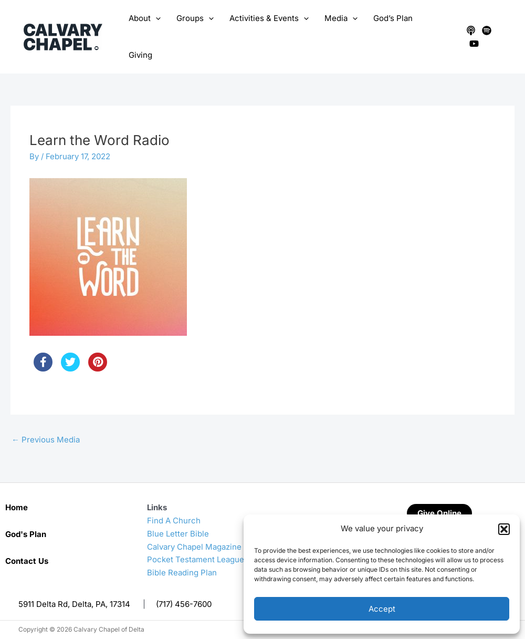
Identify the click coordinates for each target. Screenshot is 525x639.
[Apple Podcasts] (471, 30)
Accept (382, 609)
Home (16, 507)
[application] (156, 18)
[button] (504, 529)
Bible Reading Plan (182, 573)
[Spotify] (486, 30)
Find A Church (174, 520)
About (145, 18)
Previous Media (46, 440)
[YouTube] (474, 43)
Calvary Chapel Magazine (194, 547)
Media (341, 18)
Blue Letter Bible (178, 534)
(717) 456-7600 (184, 604)
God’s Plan (393, 18)
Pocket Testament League (195, 559)
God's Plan (25, 534)
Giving (140, 55)
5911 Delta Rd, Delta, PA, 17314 (74, 604)
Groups (195, 18)
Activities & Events (269, 18)
